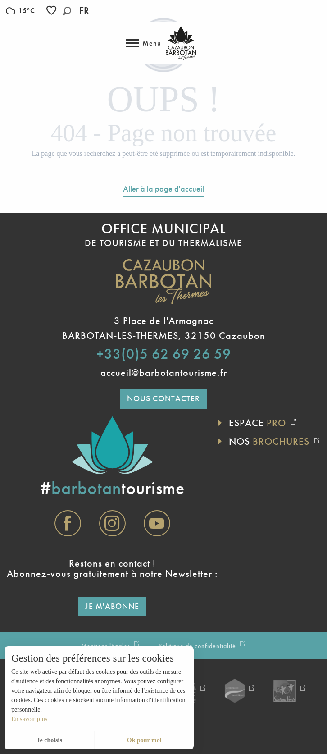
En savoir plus (29, 719)
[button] (67, 11)
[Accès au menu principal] (143, 43)
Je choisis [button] (49, 740)
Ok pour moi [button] (144, 740)
